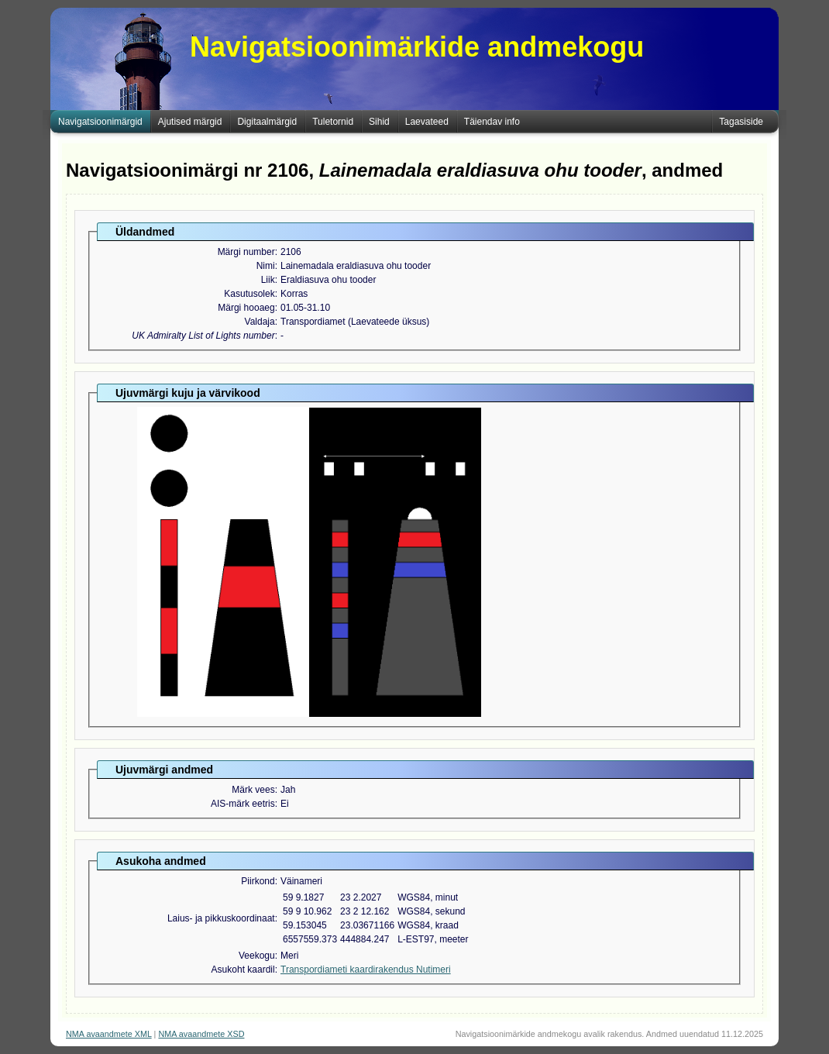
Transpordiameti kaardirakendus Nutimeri (365, 969)
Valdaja (260, 321)
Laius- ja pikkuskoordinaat (221, 918)
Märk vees (253, 789)
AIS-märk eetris (243, 803)
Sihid (379, 121)
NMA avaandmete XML (109, 1033)
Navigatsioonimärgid (100, 121)
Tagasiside (741, 121)
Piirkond (257, 881)
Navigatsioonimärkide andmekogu (417, 47)
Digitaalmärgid (267, 121)
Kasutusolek (249, 293)
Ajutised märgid (190, 121)
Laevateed (427, 121)
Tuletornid (332, 121)
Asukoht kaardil (243, 969)
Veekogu (257, 955)
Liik (268, 279)
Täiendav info (492, 121)
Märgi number (246, 251)
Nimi (265, 265)
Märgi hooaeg (246, 307)
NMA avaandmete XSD (201, 1033)
